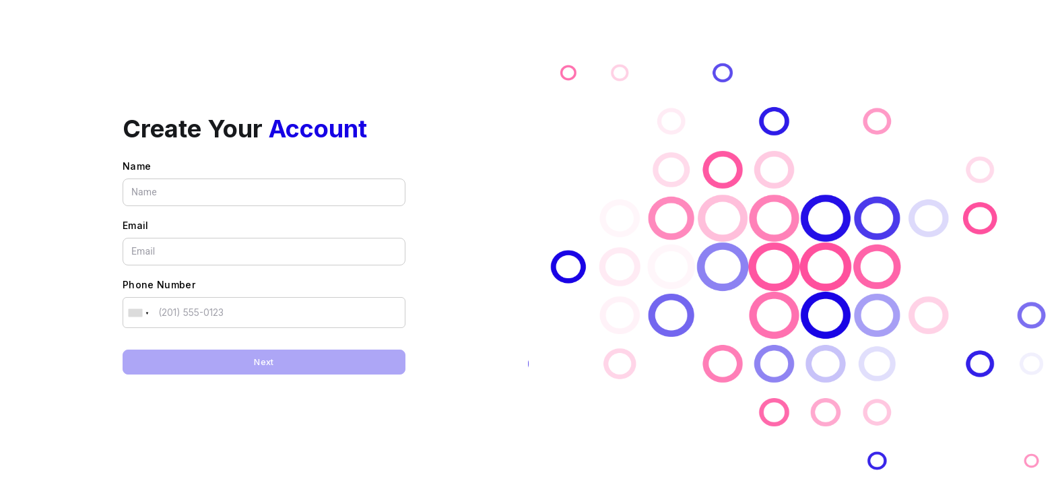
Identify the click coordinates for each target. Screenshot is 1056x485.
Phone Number (159, 284)
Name (137, 166)
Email (136, 225)
